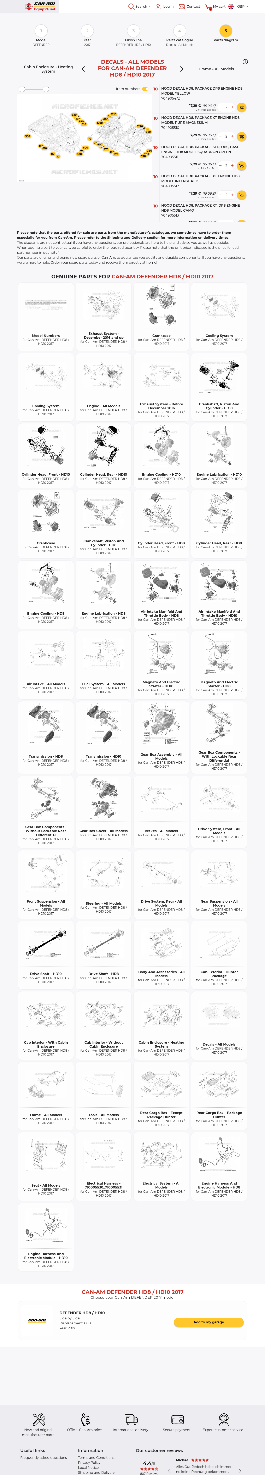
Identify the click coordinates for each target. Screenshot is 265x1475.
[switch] (145, 89)
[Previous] (85, 69)
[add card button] (241, 107)
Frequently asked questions (43, 1458)
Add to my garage (209, 1322)
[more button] (232, 107)
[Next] (179, 69)
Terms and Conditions (96, 1458)
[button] (245, 61)
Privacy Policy (89, 1463)
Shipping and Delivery (96, 1473)
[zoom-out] (22, 89)
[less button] (220, 107)
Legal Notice (88, 1468)
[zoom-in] (46, 89)
